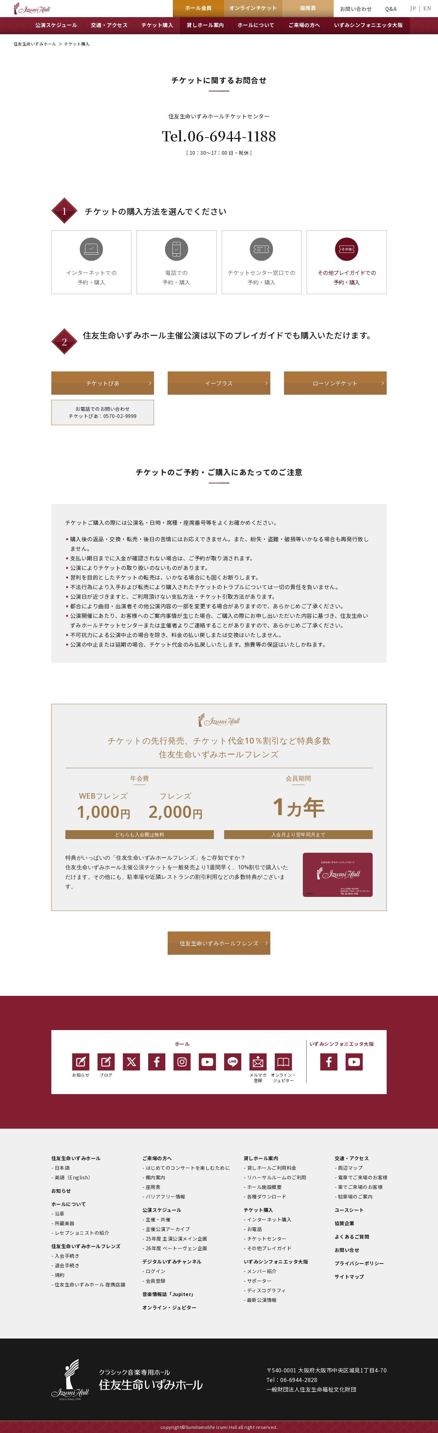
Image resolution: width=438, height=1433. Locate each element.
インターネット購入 (269, 1219)
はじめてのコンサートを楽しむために (188, 1167)
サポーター (259, 1280)
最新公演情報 (262, 1299)
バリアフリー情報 (165, 1196)
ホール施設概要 (264, 1186)
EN (427, 8)
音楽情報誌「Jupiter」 (169, 1294)
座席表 (153, 1186)
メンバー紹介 (262, 1271)
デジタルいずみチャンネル (172, 1261)
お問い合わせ (356, 8)
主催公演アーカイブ (168, 1229)
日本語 (62, 1167)
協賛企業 (345, 1223)
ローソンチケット (335, 383)
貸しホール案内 (261, 1158)
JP (413, 8)
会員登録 (156, 1280)
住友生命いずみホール (35, 44)
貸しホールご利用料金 (272, 1167)
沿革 (60, 1213)
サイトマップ (349, 1276)
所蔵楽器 (65, 1223)
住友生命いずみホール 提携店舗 (90, 1284)
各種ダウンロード (267, 1196)
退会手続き (67, 1265)
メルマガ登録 (258, 1068)
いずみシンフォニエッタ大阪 (276, 1261)
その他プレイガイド (269, 1248)
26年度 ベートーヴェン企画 (176, 1248)
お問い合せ (347, 1249)
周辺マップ (350, 1167)
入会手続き (67, 1255)
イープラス (219, 383)
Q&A (391, 8)
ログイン (156, 1271)
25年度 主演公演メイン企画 (176, 1238)
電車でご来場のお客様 (363, 1177)
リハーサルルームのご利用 (277, 1177)
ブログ (106, 1065)
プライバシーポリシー (359, 1263)
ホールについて (68, 1204)
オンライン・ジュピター (283, 1068)
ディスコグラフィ (266, 1290)
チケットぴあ (103, 383)
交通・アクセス (352, 1158)
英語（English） (74, 1177)
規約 (60, 1274)
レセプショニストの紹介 (82, 1232)
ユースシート (349, 1209)
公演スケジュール (162, 1209)
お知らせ (80, 1065)
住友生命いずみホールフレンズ (219, 943)
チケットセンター (267, 1238)
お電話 (254, 1229)
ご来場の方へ (157, 1158)
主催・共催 (158, 1219)
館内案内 (156, 1177)
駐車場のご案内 (355, 1196)
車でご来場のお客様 (360, 1186)
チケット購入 (258, 1209)
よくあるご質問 (352, 1236)
